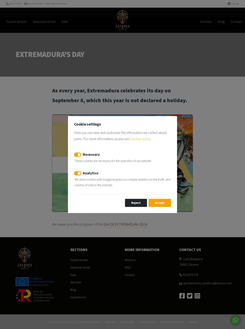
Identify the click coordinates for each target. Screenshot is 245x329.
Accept (160, 203)
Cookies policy (140, 139)
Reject (136, 203)
